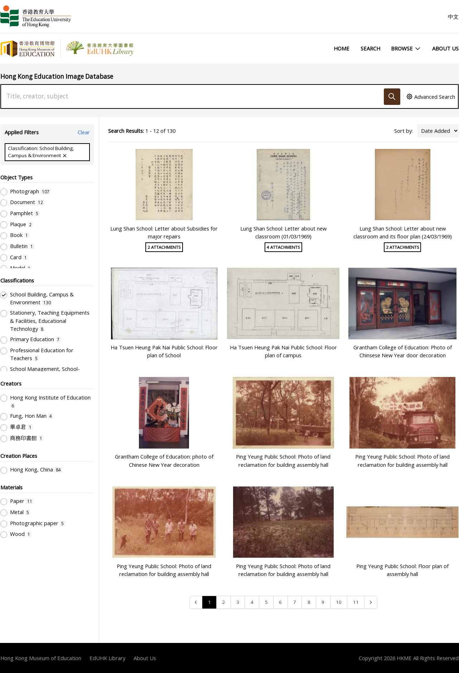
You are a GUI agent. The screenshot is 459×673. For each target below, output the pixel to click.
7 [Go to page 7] (294, 602)
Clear (84, 132)
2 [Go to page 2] (223, 602)
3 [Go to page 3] (237, 602)
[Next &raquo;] (370, 602)
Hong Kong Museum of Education (40, 658)
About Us (445, 48)
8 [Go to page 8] (309, 602)
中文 (453, 16)
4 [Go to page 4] (252, 602)
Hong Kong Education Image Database (56, 76)
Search (370, 48)
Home (341, 48)
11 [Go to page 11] (356, 602)
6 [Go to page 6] (280, 602)
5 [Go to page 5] (266, 602)
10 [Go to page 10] (339, 602)
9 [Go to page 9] (323, 602)
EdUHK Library (107, 658)
